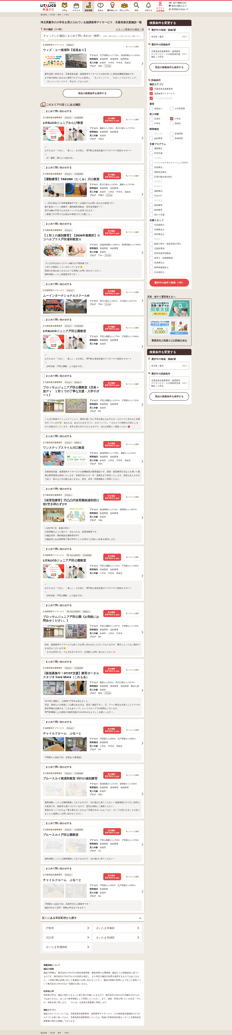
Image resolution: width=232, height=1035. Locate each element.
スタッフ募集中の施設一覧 (130, 29)
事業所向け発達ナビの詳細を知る (169, 340)
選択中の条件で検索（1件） (169, 282)
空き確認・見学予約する (112, 119)
